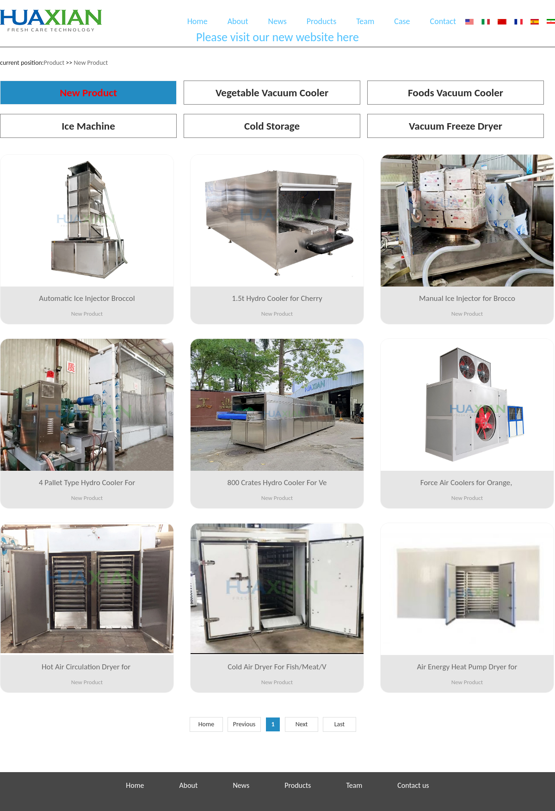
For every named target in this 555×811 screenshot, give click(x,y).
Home (197, 21)
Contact (443, 21)
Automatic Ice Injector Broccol (87, 298)
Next (302, 724)
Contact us (413, 785)
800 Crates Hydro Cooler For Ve (277, 482)
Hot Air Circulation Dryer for (87, 667)
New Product (91, 63)
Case (402, 21)
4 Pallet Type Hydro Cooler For (87, 482)
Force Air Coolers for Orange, (467, 482)
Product (54, 63)
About (238, 21)
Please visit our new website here (277, 37)
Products (321, 21)
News (277, 21)
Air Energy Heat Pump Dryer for (467, 667)
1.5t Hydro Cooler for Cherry (277, 298)
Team (365, 21)
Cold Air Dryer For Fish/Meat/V (277, 667)
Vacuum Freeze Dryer (455, 125)
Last (339, 724)
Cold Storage (272, 125)
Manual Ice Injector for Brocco (467, 298)
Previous (244, 724)
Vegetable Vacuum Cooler (272, 92)
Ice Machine (88, 125)
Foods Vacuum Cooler (455, 92)
